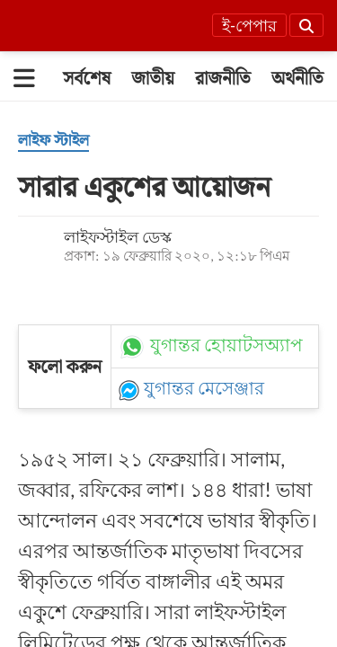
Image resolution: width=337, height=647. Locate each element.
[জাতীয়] (152, 78)
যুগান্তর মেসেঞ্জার (204, 388)
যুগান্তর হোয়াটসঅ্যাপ (227, 345)
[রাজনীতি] (223, 78)
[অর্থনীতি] (297, 78)
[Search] (306, 25)
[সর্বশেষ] (87, 78)
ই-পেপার (249, 26)
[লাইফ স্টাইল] (53, 141)
